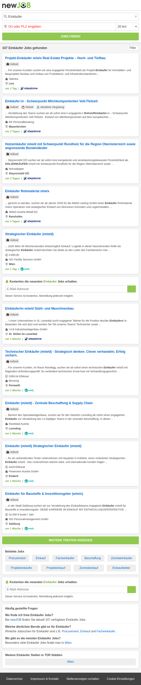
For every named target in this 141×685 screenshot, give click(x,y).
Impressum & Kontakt (44, 678)
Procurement (17, 558)
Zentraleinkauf (88, 567)
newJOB (15, 619)
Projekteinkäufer (21, 567)
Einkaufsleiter (121, 567)
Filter (132, 47)
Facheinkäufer (65, 558)
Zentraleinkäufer (121, 558)
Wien (68, 642)
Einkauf (41, 558)
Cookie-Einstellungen (121, 678)
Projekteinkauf (55, 567)
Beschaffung (93, 558)
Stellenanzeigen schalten (82, 678)
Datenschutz (14, 678)
